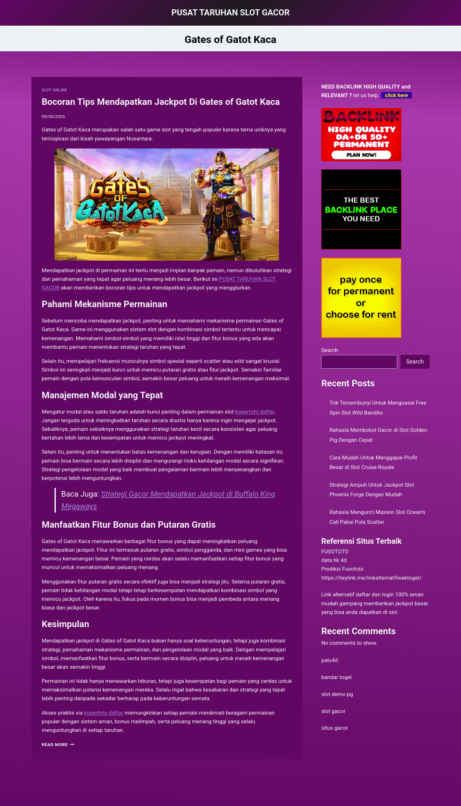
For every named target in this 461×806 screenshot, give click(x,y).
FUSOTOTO (334, 551)
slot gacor (333, 711)
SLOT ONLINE (54, 90)
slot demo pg (337, 694)
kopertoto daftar (103, 712)
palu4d (329, 660)
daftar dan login (375, 594)
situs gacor (334, 728)
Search (329, 350)
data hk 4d (334, 560)
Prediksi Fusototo (342, 569)
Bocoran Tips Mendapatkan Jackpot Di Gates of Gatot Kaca (161, 102)
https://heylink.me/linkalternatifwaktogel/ (371, 578)
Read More (58, 744)
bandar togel (336, 677)
